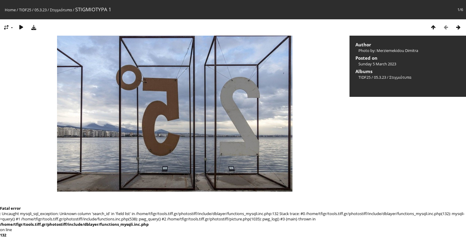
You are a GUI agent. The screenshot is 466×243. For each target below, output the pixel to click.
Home (10, 9)
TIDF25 (25, 9)
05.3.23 (40, 9)
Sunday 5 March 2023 (377, 64)
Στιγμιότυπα (61, 9)
